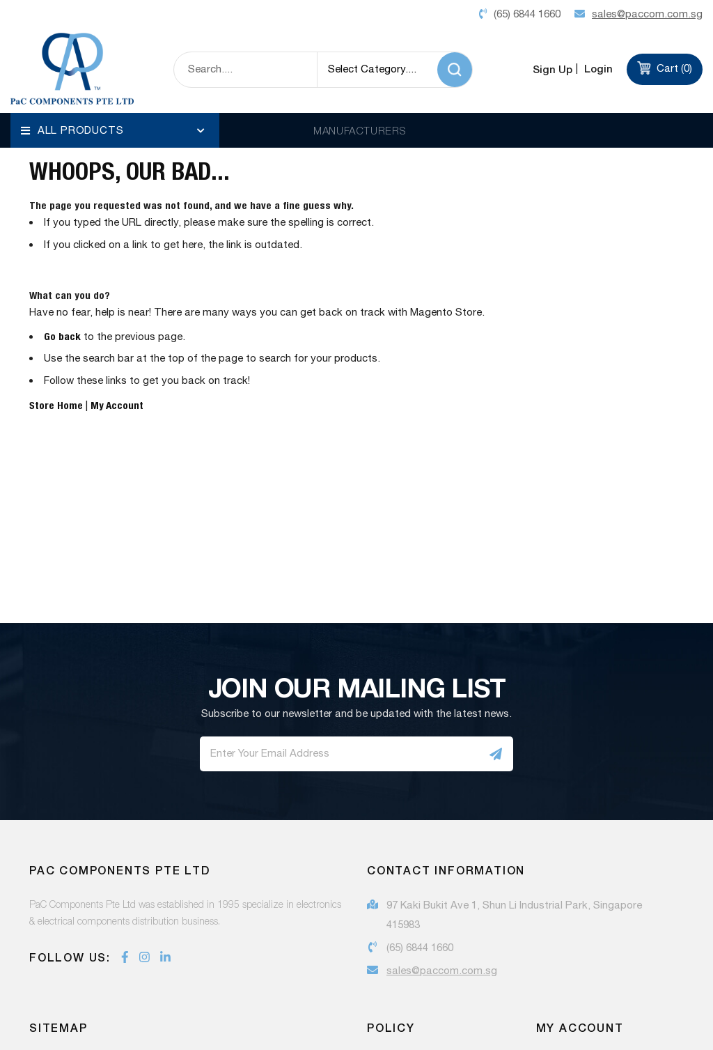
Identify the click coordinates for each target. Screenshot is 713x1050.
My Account (117, 423)
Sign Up (552, 69)
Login (597, 68)
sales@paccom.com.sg (441, 990)
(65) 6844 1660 (419, 967)
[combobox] (245, 69)
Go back (62, 354)
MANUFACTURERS (359, 130)
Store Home (56, 423)
